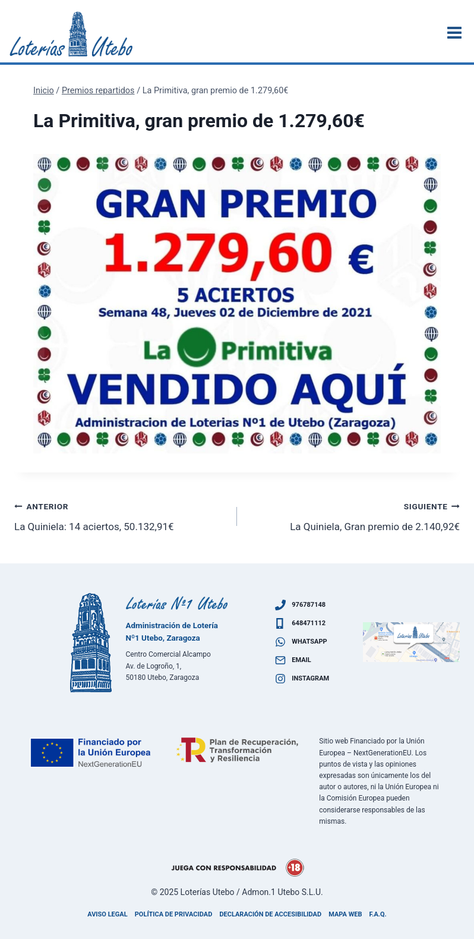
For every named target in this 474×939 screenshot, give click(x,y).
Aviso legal (107, 914)
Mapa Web (345, 914)
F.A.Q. (378, 914)
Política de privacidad (174, 914)
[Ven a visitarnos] (411, 642)
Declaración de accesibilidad (270, 914)
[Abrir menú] (456, 32)
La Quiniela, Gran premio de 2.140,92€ (353, 515)
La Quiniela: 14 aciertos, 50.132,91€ (120, 515)
